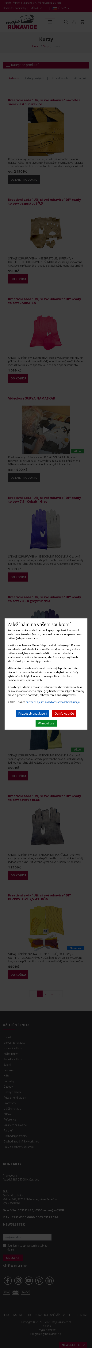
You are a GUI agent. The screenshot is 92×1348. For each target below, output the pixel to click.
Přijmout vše (46, 723)
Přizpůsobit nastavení (32, 713)
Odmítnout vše (64, 713)
